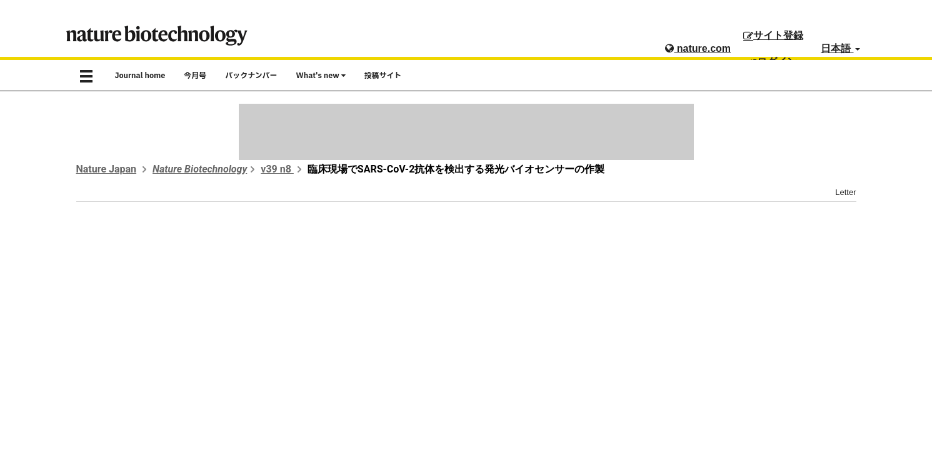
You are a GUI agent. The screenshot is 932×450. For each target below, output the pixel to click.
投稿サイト (383, 75)
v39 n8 (277, 169)
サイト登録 (773, 35)
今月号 (195, 75)
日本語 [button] (840, 48)
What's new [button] (321, 75)
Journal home (140, 75)
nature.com (698, 48)
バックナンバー (251, 75)
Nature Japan (106, 169)
